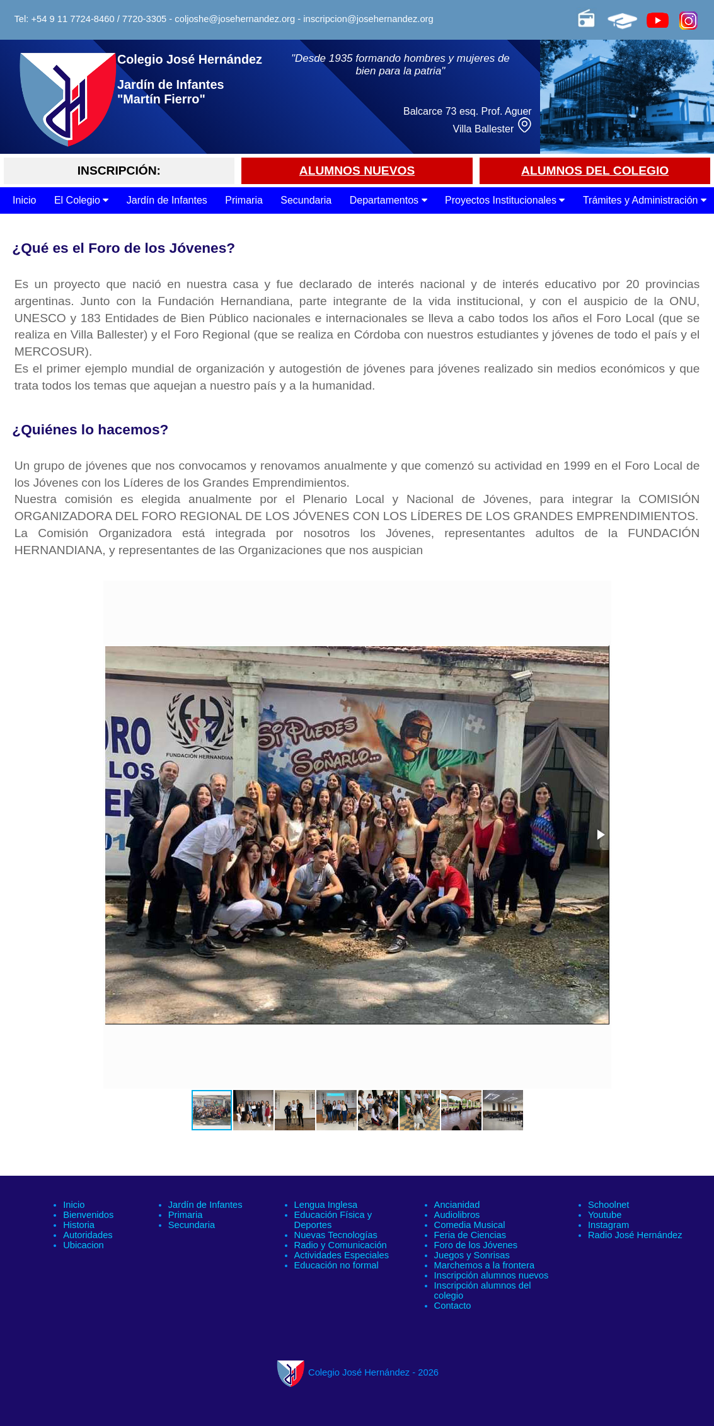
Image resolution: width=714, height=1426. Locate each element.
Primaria (244, 200)
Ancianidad (457, 1205)
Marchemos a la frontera (484, 1265)
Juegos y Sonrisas (472, 1255)
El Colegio (81, 200)
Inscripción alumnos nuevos (491, 1275)
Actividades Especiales (341, 1255)
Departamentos (388, 200)
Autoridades (88, 1235)
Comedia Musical (469, 1225)
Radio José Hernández (635, 1235)
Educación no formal (336, 1265)
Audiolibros (457, 1215)
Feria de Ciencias (470, 1235)
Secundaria (305, 200)
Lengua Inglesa (326, 1205)
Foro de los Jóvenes (476, 1245)
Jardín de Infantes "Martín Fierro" (170, 92)
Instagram (608, 1225)
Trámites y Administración (644, 200)
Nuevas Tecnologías (335, 1235)
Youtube (605, 1215)
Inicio (24, 200)
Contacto (452, 1306)
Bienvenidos (88, 1215)
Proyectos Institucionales (505, 200)
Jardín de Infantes (167, 200)
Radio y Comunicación (340, 1245)
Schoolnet (608, 1205)
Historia (79, 1225)
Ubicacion (83, 1245)
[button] (600, 835)
